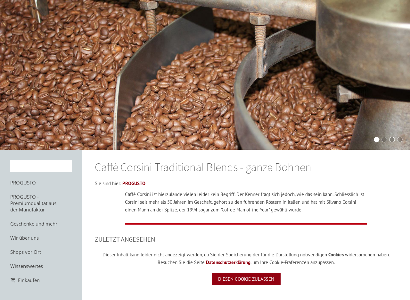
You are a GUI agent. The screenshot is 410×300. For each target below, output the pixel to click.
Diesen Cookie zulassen (246, 279)
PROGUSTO (133, 183)
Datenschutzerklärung (228, 262)
